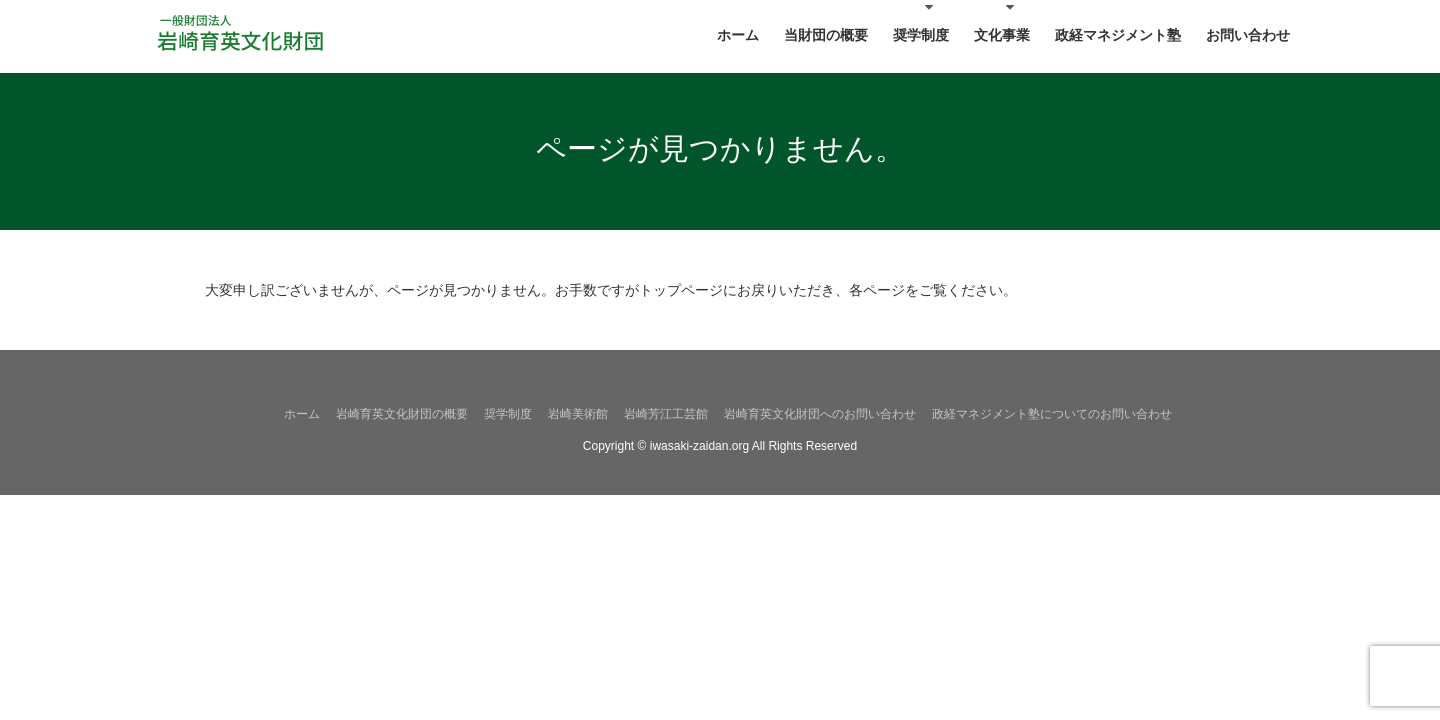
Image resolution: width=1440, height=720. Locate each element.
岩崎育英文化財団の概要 (402, 414)
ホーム (302, 414)
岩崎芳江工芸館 (666, 414)
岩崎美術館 (578, 414)
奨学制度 (508, 414)
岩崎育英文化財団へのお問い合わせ (820, 414)
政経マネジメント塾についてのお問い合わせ (1052, 414)
